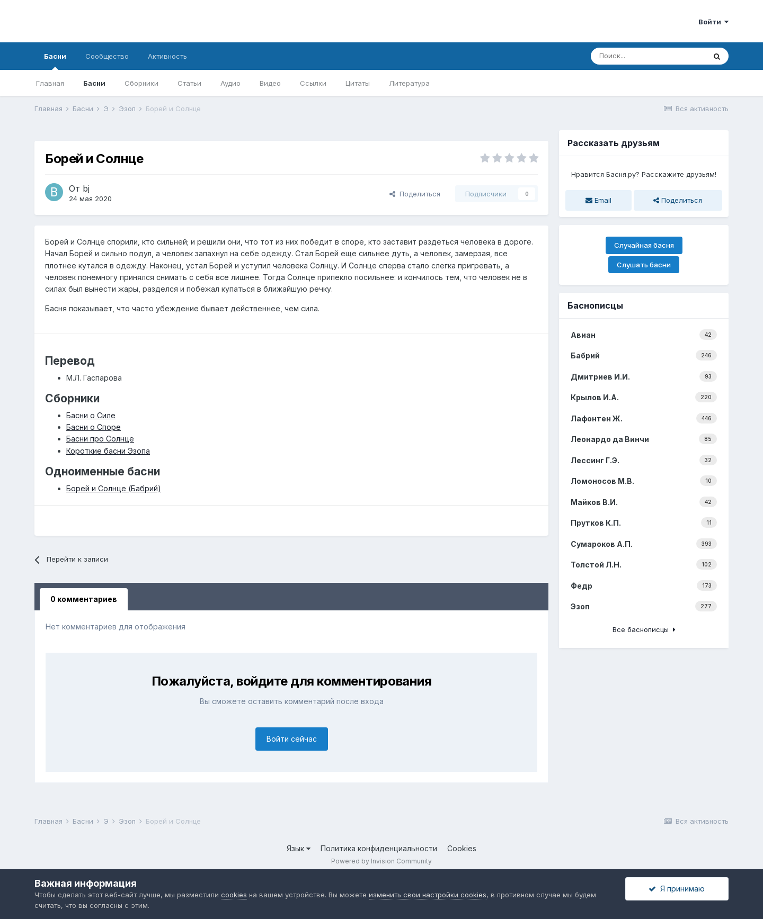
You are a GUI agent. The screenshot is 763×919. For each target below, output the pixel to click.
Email (598, 200)
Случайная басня (644, 245)
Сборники (141, 83)
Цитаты (357, 83)
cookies (234, 894)
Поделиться (414, 194)
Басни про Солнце (100, 438)
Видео (270, 83)
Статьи (189, 83)
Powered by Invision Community (381, 861)
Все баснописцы (644, 629)
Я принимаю (677, 888)
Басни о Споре (93, 426)
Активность (167, 56)
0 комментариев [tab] (83, 598)
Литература (409, 83)
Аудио (230, 83)
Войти (713, 21)
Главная (50, 83)
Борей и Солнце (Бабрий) (113, 488)
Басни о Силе (91, 415)
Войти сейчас (292, 738)
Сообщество (107, 56)
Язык (298, 848)
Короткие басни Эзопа (108, 450)
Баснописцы (595, 305)
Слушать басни (644, 264)
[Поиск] (648, 56)
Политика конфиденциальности (379, 848)
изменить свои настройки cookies (427, 894)
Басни (55, 61)
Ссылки (313, 83)
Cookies (461, 848)
